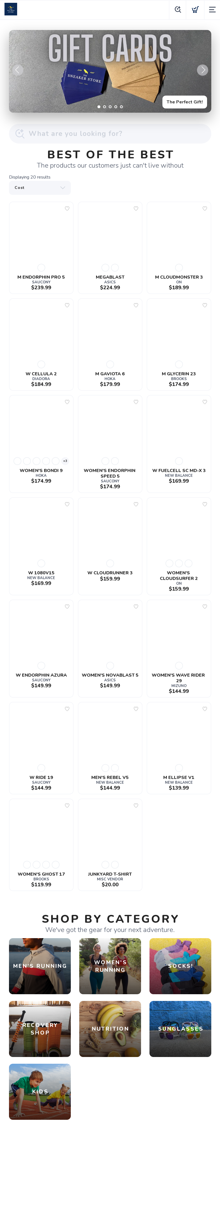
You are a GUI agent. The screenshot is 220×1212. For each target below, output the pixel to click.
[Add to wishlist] (67, 208)
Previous (17, 70)
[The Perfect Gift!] (110, 71)
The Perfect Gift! (185, 102)
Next (202, 70)
